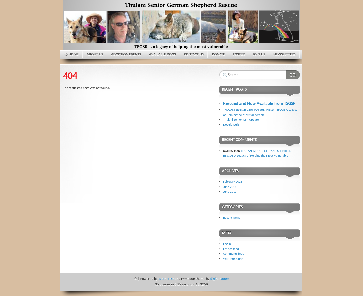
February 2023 (232, 181)
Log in (227, 244)
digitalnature (219, 278)
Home (74, 54)
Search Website (293, 74)
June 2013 (230, 191)
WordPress (166, 278)
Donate (218, 54)
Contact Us (194, 54)
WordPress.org (233, 259)
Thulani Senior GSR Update (241, 119)
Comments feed (233, 253)
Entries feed (231, 249)
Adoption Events (126, 54)
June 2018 (230, 187)
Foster (239, 54)
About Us (95, 54)
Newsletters (284, 54)
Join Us (259, 54)
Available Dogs (162, 54)
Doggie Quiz (231, 124)
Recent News (231, 217)
